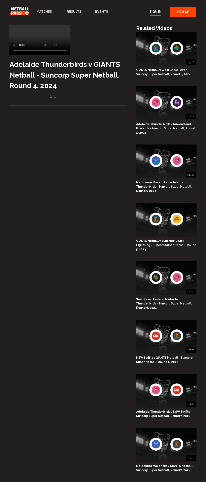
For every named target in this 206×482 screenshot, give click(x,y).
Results (74, 12)
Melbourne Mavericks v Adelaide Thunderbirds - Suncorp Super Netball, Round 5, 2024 (164, 186)
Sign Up (182, 12)
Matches (44, 12)
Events (101, 12)
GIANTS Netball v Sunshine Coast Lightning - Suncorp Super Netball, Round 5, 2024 (166, 245)
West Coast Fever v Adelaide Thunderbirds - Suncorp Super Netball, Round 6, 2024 (164, 303)
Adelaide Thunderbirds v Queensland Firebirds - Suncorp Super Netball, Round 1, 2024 (165, 128)
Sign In (155, 12)
